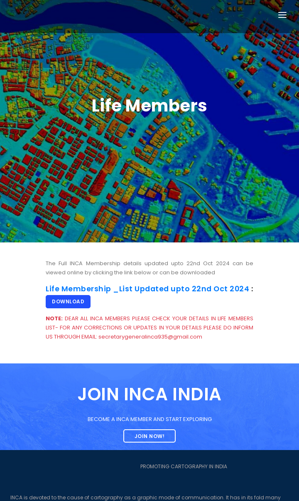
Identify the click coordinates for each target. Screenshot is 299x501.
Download (68, 301)
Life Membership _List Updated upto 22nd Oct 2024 (147, 288)
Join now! (150, 436)
